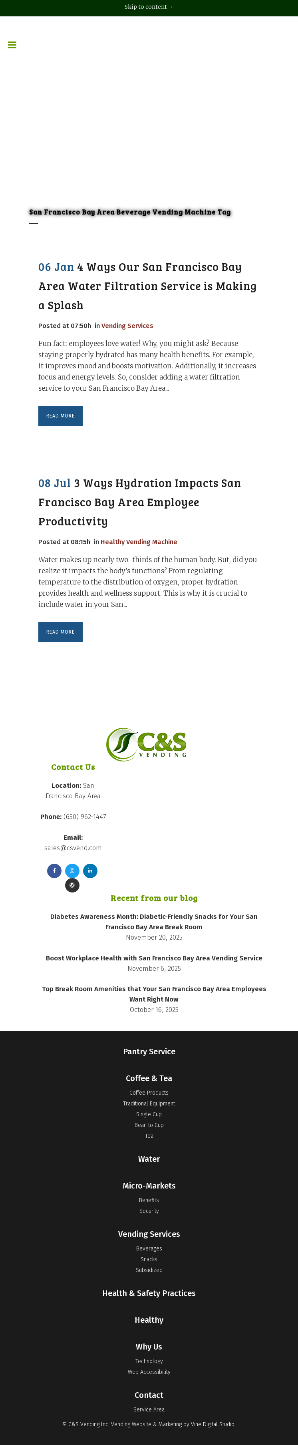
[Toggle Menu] (12, 28)
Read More (60, 416)
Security (149, 1211)
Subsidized (149, 1270)
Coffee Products (149, 1092)
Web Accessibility (149, 1372)
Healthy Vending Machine (141, 541)
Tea (149, 1136)
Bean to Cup (149, 1125)
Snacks (149, 1259)
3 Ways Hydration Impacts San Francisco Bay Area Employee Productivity (139, 502)
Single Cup (149, 1114)
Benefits (149, 1200)
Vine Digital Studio (212, 1424)
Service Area (149, 1409)
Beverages (149, 1248)
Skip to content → (149, 6)
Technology (149, 1361)
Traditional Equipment (149, 1103)
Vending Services (129, 325)
